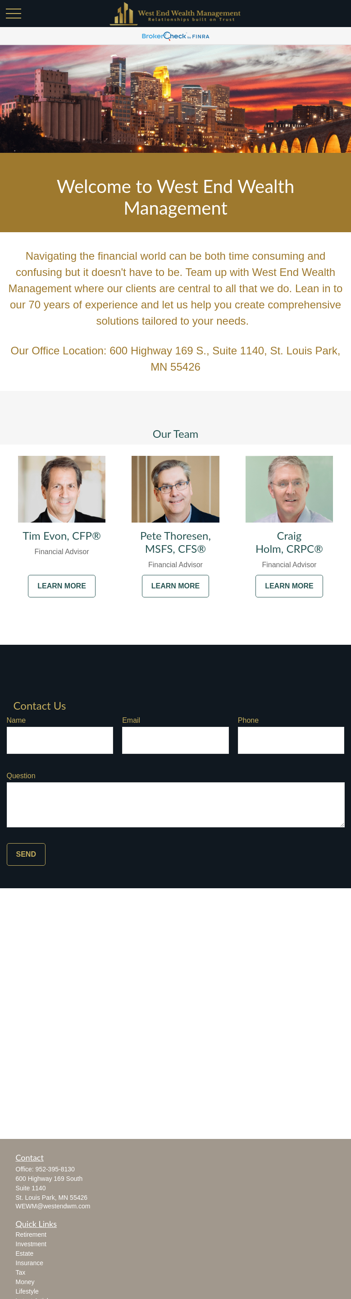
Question (21, 776)
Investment (31, 1244)
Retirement (31, 1234)
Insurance (29, 1263)
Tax (21, 1272)
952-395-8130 (55, 1169)
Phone (248, 720)
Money (25, 1281)
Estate (25, 1253)
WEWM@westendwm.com (53, 1206)
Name (16, 720)
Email (131, 720)
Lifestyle (27, 1291)
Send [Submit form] (26, 854)
